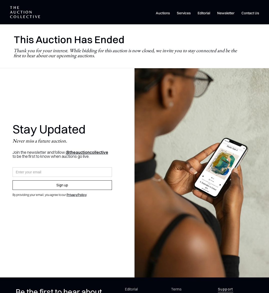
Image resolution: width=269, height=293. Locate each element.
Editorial (204, 13)
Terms (176, 289)
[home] (25, 12)
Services (184, 13)
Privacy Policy (76, 195)
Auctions (163, 13)
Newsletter (225, 13)
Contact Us (250, 13)
